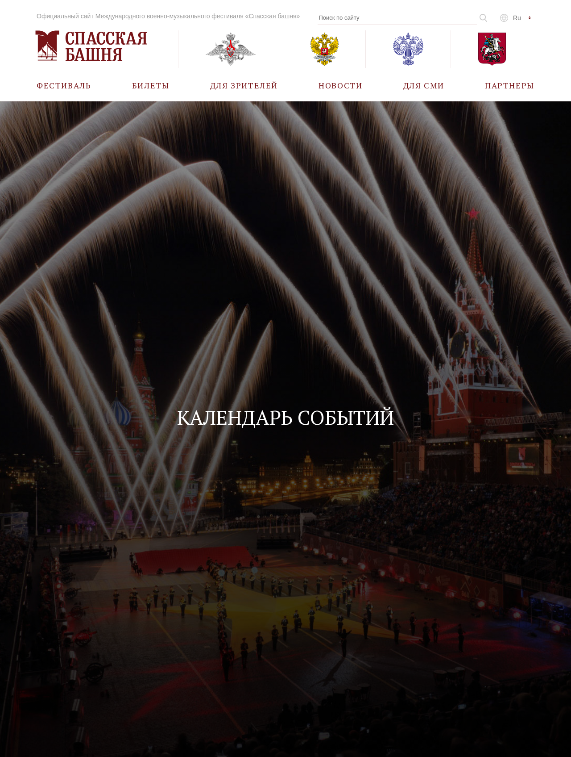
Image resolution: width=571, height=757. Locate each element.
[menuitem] (64, 85)
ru (517, 17)
